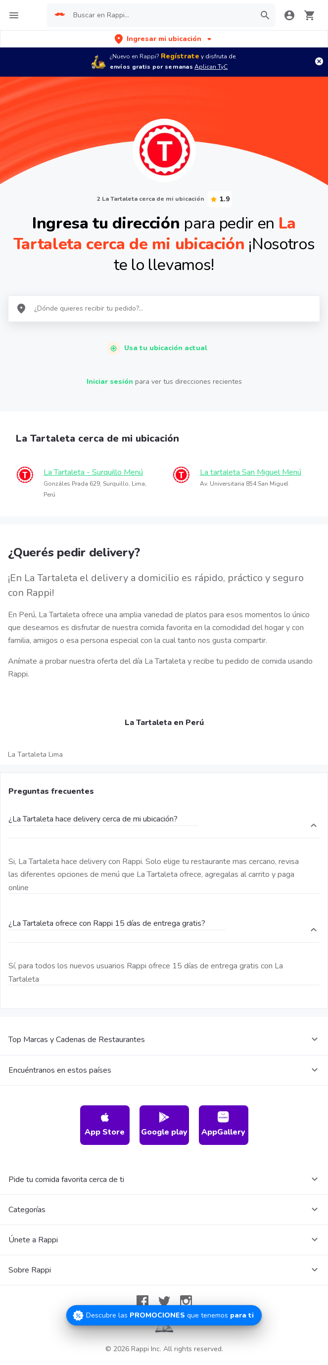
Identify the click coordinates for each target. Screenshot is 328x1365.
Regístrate (180, 56)
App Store (105, 1124)
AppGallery (223, 1124)
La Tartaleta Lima (35, 754)
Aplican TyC (211, 67)
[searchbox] (161, 15)
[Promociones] (164, 1315)
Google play (164, 1124)
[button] (164, 39)
